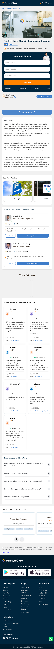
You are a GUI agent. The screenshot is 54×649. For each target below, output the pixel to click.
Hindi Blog (6, 604)
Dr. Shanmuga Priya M (41, 411)
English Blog (7, 602)
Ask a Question (44, 604)
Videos (41, 602)
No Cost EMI (43, 593)
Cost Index (6, 627)
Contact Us (6, 596)
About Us (6, 593)
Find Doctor (42, 599)
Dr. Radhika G (15, 340)
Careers (5, 599)
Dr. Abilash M (17, 216)
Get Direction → (27, 112)
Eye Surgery (24, 601)
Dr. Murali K (14, 411)
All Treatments (7, 629)
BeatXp (5, 590)
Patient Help (43, 590)
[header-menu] (51, 3)
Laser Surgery (25, 587)
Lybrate (5, 587)
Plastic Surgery (25, 604)
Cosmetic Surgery (26, 595)
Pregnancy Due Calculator (11, 624)
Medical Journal (8, 621)
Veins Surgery (25, 612)
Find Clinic (42, 596)
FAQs (40, 587)
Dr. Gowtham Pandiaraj (21, 244)
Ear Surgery (24, 598)
